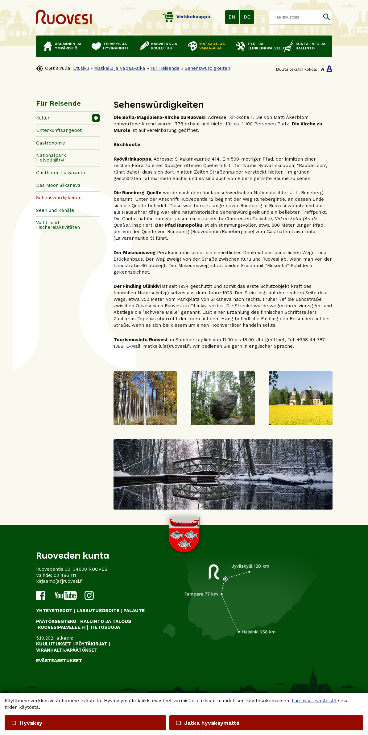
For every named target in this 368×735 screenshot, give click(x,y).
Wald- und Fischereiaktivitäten (58, 225)
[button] (326, 17)
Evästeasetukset (59, 660)
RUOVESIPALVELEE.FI (62, 627)
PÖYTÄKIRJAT (91, 644)
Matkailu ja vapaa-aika (119, 68)
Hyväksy (26, 723)
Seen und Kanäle (55, 210)
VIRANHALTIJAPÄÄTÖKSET (66, 650)
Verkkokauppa (186, 16)
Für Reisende (165, 68)
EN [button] (232, 17)
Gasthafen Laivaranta (60, 172)
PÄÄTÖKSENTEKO (56, 621)
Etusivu (81, 68)
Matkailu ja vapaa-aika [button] (212, 46)
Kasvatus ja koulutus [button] (164, 46)
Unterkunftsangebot (59, 130)
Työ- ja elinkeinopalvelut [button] (262, 46)
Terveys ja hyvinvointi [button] (115, 46)
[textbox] (295, 17)
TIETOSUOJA (105, 627)
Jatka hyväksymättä (207, 723)
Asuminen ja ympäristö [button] (68, 46)
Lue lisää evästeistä (314, 701)
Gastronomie (50, 143)
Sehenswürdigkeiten (207, 68)
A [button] (322, 69)
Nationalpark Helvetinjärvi (51, 158)
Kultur (43, 118)
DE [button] (247, 17)
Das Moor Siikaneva (58, 185)
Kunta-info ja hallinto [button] (310, 46)
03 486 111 (65, 575)
